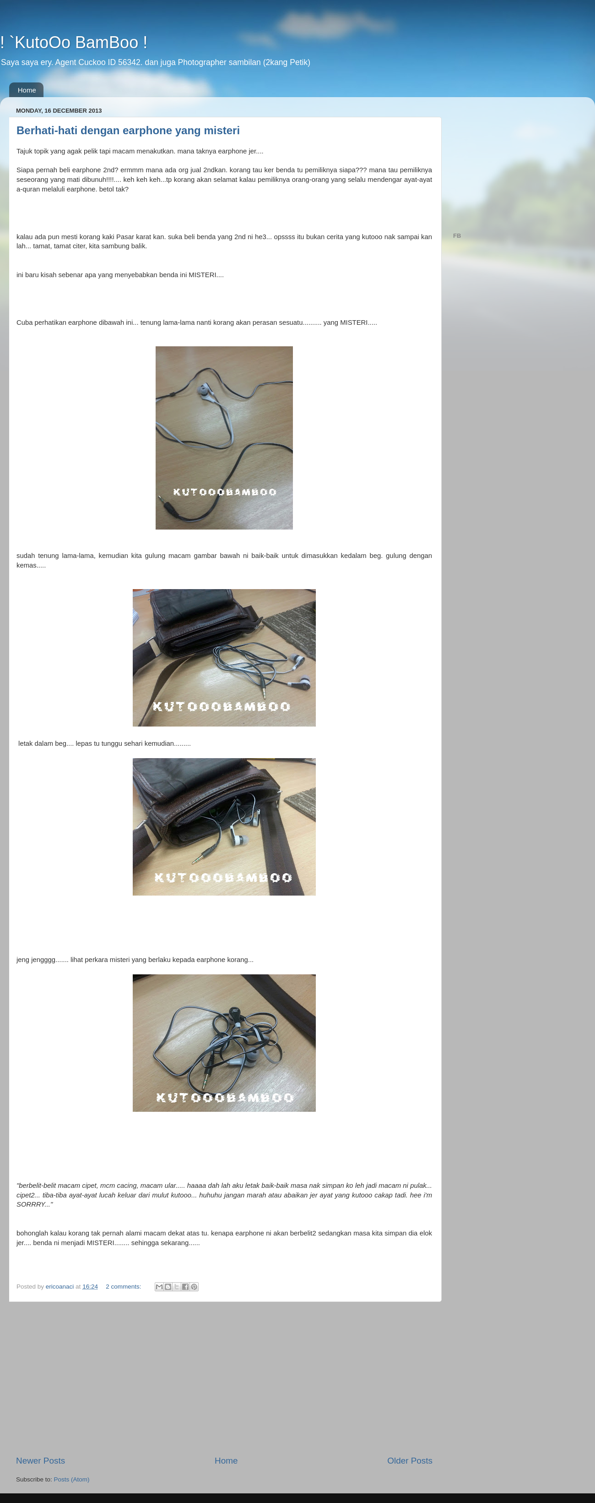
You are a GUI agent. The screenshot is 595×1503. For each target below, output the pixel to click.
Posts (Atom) (72, 1479)
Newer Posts (40, 1460)
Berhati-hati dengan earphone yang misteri (128, 130)
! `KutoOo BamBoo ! (73, 42)
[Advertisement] (224, 1378)
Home (27, 90)
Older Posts (410, 1460)
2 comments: (124, 1286)
